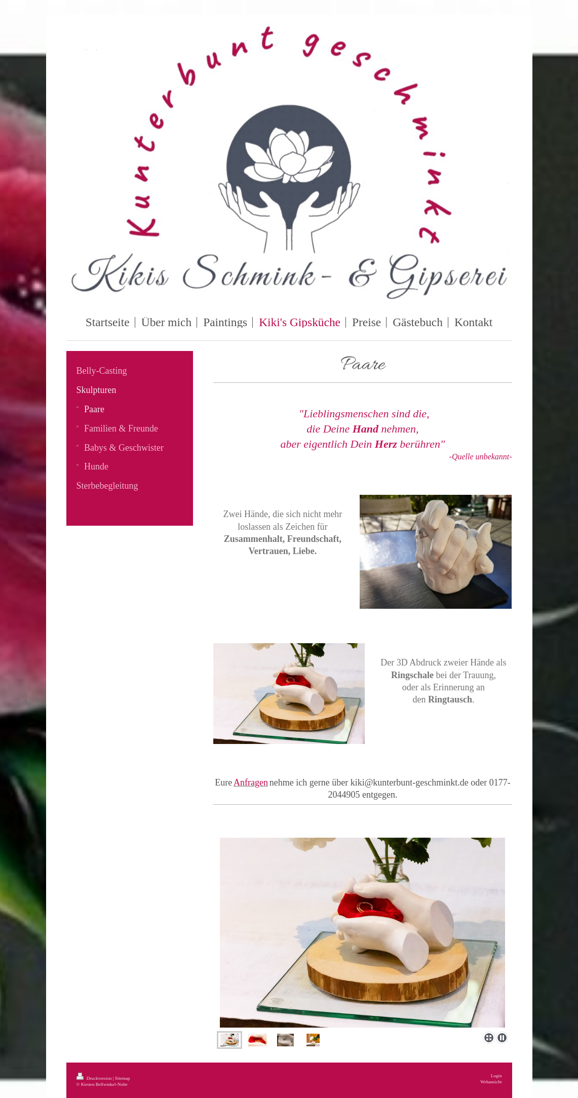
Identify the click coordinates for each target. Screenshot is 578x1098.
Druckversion (94, 1078)
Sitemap (122, 1078)
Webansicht (491, 1081)
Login (496, 1075)
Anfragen (251, 782)
